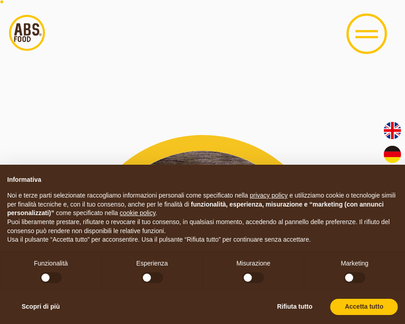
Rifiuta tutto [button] (295, 306)
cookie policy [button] (137, 212)
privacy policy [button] (269, 195)
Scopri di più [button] (41, 306)
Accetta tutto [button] (364, 306)
